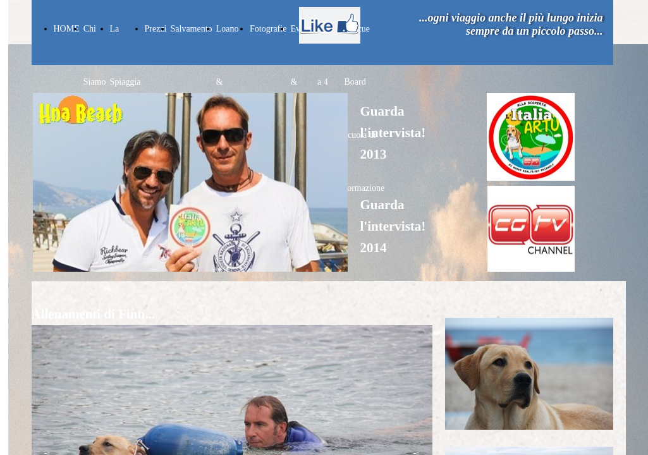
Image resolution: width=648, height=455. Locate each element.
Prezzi (156, 28)
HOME (67, 28)
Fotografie (268, 28)
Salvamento (191, 28)
